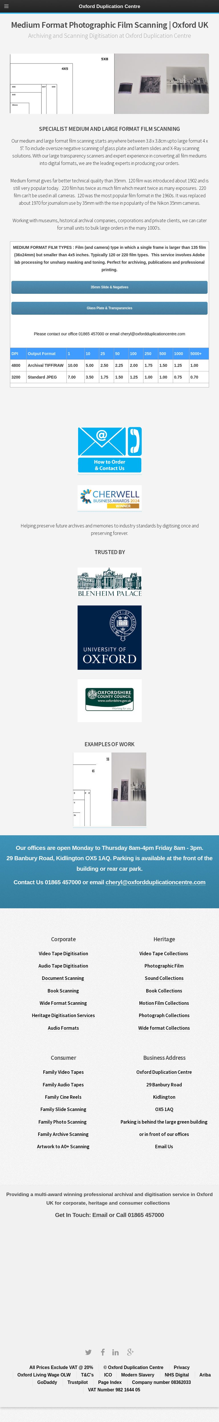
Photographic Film (164, 966)
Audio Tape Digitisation (63, 966)
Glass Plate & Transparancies (109, 308)
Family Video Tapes (63, 1072)
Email (99, 1215)
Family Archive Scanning (63, 1134)
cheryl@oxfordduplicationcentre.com (155, 882)
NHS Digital (177, 1374)
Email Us (164, 1146)
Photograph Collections (164, 1015)
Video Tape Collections (164, 953)
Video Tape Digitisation (63, 953)
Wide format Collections (164, 1028)
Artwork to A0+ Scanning (63, 1146)
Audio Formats (63, 1028)
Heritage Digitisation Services (63, 1015)
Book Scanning (63, 991)
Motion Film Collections (164, 1003)
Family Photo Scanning (63, 1122)
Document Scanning (63, 978)
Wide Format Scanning (63, 1003)
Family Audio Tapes (63, 1085)
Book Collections (164, 991)
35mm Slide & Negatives (109, 287)
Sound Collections (164, 978)
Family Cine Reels (63, 1097)
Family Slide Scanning (63, 1109)
